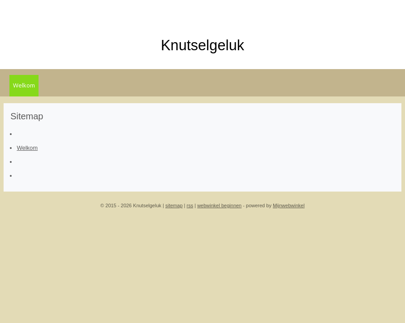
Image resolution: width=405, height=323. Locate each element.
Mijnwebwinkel (289, 205)
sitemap (174, 205)
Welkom (24, 85)
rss (190, 205)
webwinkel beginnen (219, 205)
